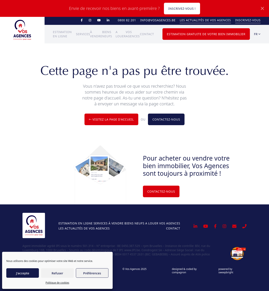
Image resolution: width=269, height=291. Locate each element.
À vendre (116, 223)
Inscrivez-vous (248, 20)
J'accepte (22, 273)
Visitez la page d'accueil (111, 119)
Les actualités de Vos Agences (205, 20)
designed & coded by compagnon (184, 270)
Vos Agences (169, 223)
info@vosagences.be (157, 20)
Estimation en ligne (75, 223)
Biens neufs (134, 223)
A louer (151, 223)
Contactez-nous (166, 119)
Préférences (92, 273)
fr (257, 34)
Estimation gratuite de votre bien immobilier (206, 34)
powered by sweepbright (225, 270)
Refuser (57, 273)
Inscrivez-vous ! (182, 9)
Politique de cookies (57, 282)
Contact (147, 34)
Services (83, 34)
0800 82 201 (127, 20)
